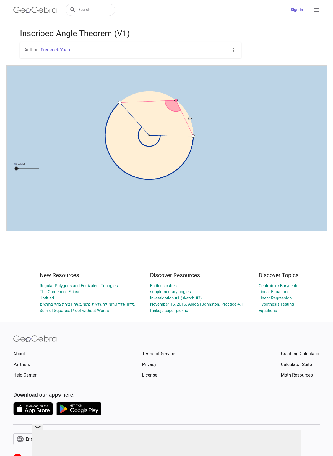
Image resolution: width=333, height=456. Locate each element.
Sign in (296, 9)
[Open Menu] (316, 10)
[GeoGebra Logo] (35, 10)
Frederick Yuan (55, 49)
